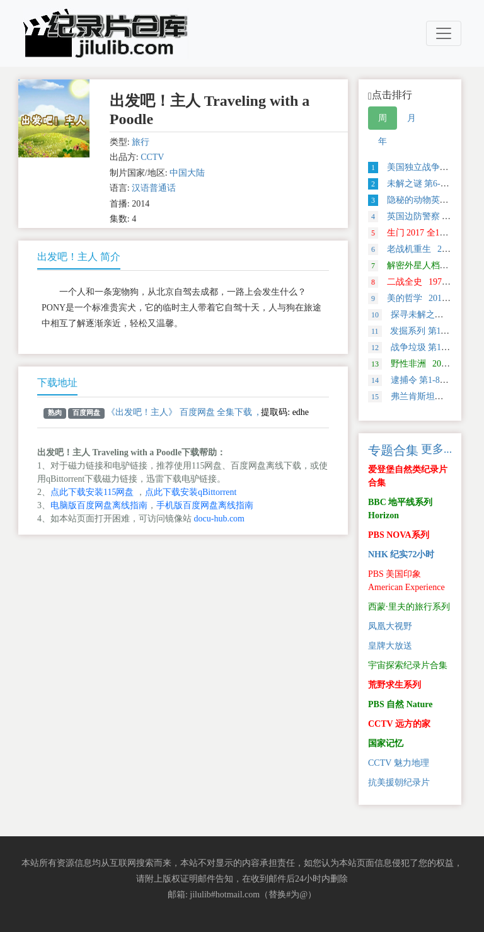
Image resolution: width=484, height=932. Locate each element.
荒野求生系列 (394, 685)
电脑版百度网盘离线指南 (98, 505)
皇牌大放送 (390, 646)
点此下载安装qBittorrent (190, 492)
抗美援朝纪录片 (399, 782)
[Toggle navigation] (443, 33)
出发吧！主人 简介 (78, 256)
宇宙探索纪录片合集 (407, 665)
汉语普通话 (154, 188)
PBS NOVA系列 (398, 535)
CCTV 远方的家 (399, 724)
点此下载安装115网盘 (92, 492)
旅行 (140, 142)
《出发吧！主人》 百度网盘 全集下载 (179, 412)
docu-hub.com (219, 518)
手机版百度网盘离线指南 (204, 505)
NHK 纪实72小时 (401, 554)
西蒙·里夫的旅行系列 (409, 606)
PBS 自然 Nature (400, 704)
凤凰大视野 (390, 626)
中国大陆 (187, 173)
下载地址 (57, 382)
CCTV (152, 157)
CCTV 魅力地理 (398, 763)
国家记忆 (385, 743)
